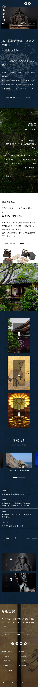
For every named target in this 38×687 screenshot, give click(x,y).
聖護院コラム (24, 660)
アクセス (13, 634)
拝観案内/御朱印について (9, 661)
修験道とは (18, 176)
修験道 (22, 651)
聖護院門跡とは (18, 97)
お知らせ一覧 (18, 538)
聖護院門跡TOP (7, 651)
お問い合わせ (24, 665)
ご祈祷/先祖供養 (7, 670)
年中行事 (5, 665)
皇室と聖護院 (14, 243)
